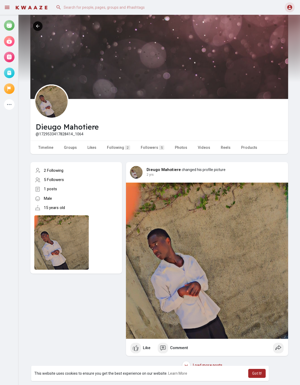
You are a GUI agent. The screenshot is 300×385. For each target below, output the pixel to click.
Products (249, 147)
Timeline (45, 147)
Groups (70, 147)
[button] (106, 7)
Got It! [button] (257, 373)
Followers (152, 147)
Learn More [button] (177, 373)
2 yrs (150, 175)
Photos (181, 147)
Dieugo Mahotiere (164, 169)
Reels (226, 147)
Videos (204, 147)
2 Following (53, 170)
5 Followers (54, 179)
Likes (91, 147)
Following (118, 147)
